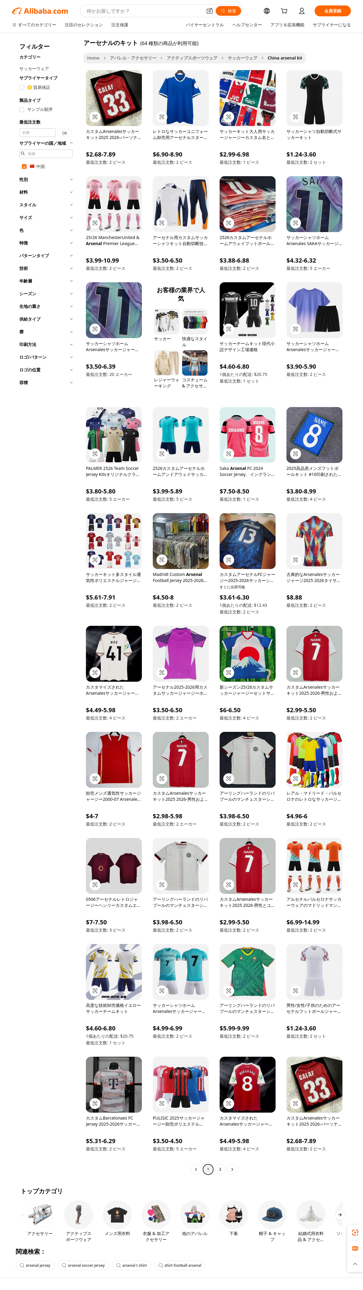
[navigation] (46, 606)
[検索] (228, 11)
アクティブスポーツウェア (192, 58)
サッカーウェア (242, 58)
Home (93, 58)
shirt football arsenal (180, 1265)
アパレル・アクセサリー (133, 58)
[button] (209, 11)
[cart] (285, 11)
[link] (355, 1232)
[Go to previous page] (196, 1169)
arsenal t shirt (131, 1265)
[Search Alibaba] (144, 11)
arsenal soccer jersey (83, 1265)
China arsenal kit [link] (285, 58)
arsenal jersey (35, 1265)
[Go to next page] (232, 1169)
